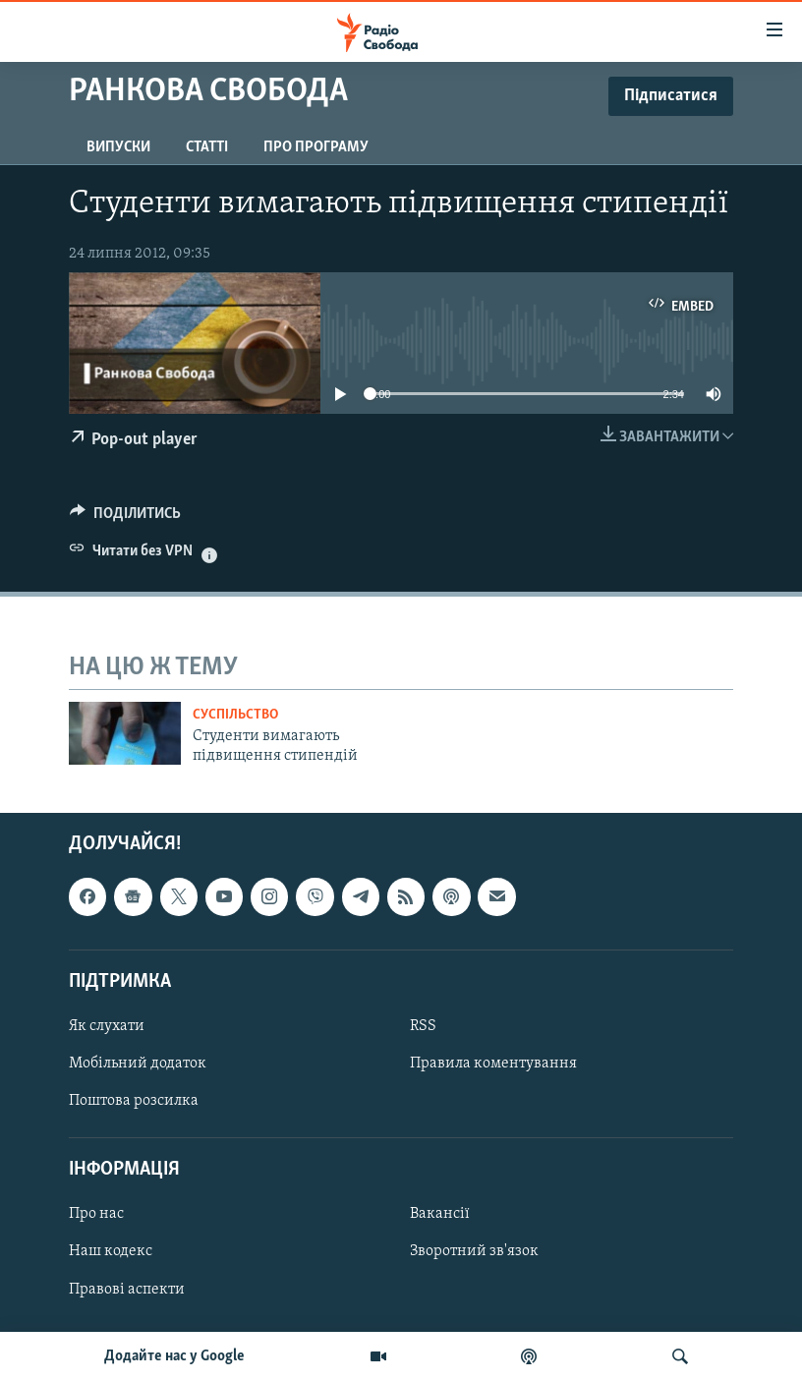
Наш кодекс (110, 1251)
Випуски (118, 147)
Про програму (316, 147)
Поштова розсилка (134, 1101)
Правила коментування (493, 1063)
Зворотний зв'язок (474, 1251)
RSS (423, 1026)
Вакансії (440, 1214)
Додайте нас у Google (174, 1356)
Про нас (96, 1214)
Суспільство (235, 715)
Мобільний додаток (137, 1063)
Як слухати (106, 1026)
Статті (207, 147)
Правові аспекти (127, 1288)
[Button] (125, 518)
